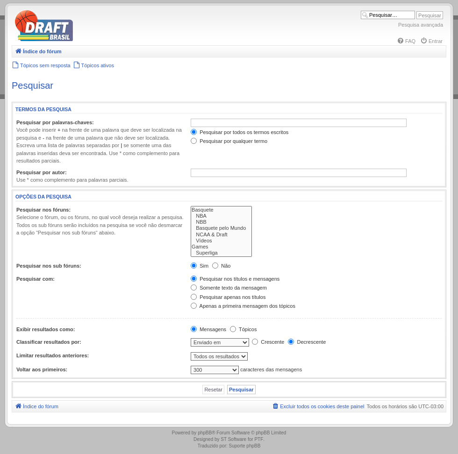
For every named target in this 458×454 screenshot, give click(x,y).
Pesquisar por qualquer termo (229, 141)
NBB (221, 222)
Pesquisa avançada (420, 25)
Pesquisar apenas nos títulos (228, 297)
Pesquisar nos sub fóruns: (48, 266)
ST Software (233, 439)
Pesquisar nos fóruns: (43, 210)
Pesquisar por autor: (41, 172)
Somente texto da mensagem (229, 288)
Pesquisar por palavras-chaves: (55, 122)
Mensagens (208, 329)
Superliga (221, 253)
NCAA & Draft (221, 235)
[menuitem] (406, 41)
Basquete (221, 210)
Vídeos (221, 241)
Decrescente (307, 342)
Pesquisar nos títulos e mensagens (235, 279)
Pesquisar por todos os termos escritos (239, 132)
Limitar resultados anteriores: (52, 355)
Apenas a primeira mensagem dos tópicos (243, 306)
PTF (258, 439)
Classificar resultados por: (48, 342)
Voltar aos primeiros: (41, 369)
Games (221, 247)
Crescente (268, 342)
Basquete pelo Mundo (221, 228)
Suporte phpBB (245, 445)
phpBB (205, 432)
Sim (199, 266)
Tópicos (243, 329)
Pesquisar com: (35, 279)
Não (221, 266)
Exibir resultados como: (45, 329)
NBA (221, 216)
